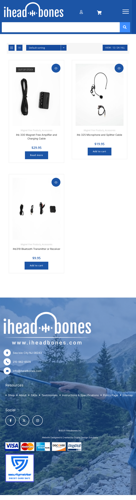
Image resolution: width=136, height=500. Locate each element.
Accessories (47, 130)
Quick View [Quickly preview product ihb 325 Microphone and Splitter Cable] (119, 68)
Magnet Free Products (31, 130)
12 (113, 48)
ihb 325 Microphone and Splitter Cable (99, 135)
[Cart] (102, 11)
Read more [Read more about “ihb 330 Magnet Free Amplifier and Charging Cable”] (36, 155)
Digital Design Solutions (86, 438)
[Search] (63, 28)
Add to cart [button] (99, 151)
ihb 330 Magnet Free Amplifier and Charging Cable (36, 137)
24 (118, 48)
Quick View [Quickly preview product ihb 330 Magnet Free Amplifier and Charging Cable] (56, 68)
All (123, 48)
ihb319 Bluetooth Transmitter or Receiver (36, 249)
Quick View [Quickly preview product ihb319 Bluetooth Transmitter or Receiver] (56, 183)
